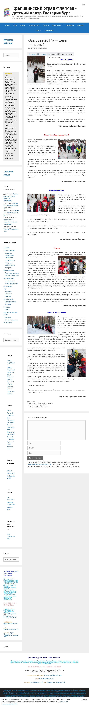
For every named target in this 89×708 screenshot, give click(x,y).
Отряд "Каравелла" (11, 363)
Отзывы (22, 25)
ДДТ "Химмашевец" (11, 536)
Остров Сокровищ (11, 320)
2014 (30, 403)
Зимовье (32, 401)
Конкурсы (8, 268)
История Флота (8, 299)
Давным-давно (10, 302)
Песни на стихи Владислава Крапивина (11, 205)
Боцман (10, 507)
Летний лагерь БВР (12, 276)
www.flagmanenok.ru (10, 629)
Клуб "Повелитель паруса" (10, 420)
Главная (7, 25)
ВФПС (9, 410)
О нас (15, 25)
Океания (8, 296)
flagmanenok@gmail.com (10, 623)
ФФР (8, 510)
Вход (84, 5)
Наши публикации (11, 284)
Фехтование (7, 286)
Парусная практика (12, 273)
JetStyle (9, 471)
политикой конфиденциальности (39, 464)
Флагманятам (49, 30)
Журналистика (8, 278)
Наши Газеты (9, 281)
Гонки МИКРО (10, 260)
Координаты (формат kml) (11, 635)
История (8, 304)
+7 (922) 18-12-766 (9, 617)
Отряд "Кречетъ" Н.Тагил (10, 382)
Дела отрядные (8, 250)
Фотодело (7, 307)
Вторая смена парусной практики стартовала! (10, 222)
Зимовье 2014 (48, 403)
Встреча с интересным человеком (9, 255)
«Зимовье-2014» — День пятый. (39, 407)
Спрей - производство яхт (11, 427)
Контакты (46, 25)
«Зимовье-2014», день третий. (38, 405)
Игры (5, 289)
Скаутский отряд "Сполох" (10, 374)
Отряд (39, 30)
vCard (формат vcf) (8, 633)
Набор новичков (34, 25)
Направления (58, 25)
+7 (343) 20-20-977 (10, 614)
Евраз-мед (10, 473)
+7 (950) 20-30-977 (9, 616)
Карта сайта (70, 25)
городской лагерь (38, 403)
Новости (6, 248)
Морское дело (8, 270)
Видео (7, 310)
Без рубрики (7, 322)
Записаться (80, 25)
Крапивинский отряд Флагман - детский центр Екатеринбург (44, 10)
